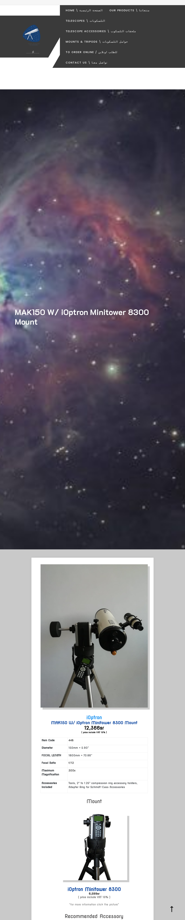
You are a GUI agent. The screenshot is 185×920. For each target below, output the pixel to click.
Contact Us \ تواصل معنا (86, 63)
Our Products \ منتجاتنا (129, 10)
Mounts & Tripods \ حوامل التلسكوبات (97, 42)
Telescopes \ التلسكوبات (85, 21)
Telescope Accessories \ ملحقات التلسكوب (101, 31)
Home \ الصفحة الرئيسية (84, 10)
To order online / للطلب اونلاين (91, 52)
